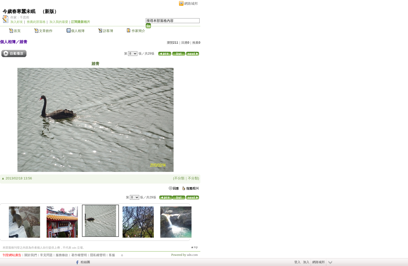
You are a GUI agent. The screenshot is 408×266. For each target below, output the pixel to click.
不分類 (179, 178)
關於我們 (30, 255)
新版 (49, 11)
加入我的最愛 (58, 22)
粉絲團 (85, 262)
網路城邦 (191, 3)
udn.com (192, 255)
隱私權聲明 (98, 255)
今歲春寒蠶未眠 (19, 11)
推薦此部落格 (36, 22)
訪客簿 (108, 31)
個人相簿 (78, 31)
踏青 (23, 42)
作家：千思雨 (19, 17)
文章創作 (46, 31)
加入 (306, 262)
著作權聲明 (79, 255)
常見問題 (46, 255)
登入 (297, 262)
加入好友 (16, 22)
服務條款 (62, 255)
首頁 (17, 31)
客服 (112, 255)
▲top (194, 247)
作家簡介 (138, 31)
